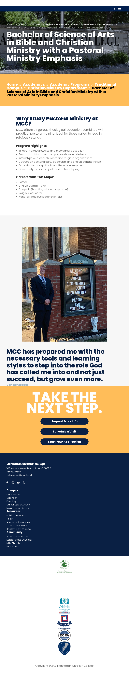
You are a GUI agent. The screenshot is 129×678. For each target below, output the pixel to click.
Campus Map (14, 494)
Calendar (12, 498)
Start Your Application (64, 442)
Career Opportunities (18, 504)
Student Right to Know (19, 529)
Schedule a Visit (64, 431)
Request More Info (64, 421)
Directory (11, 501)
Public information (16, 515)
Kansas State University (19, 539)
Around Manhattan (17, 536)
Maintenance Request (19, 508)
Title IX (10, 518)
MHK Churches (14, 543)
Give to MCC (13, 546)
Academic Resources (18, 522)
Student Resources (17, 525)
